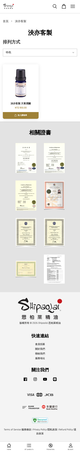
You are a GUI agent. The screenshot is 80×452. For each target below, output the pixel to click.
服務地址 (40, 358)
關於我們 (40, 348)
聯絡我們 (40, 353)
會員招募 (40, 344)
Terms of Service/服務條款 (17, 429)
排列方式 (11, 42)
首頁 (6, 21)
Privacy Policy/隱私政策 (45, 429)
